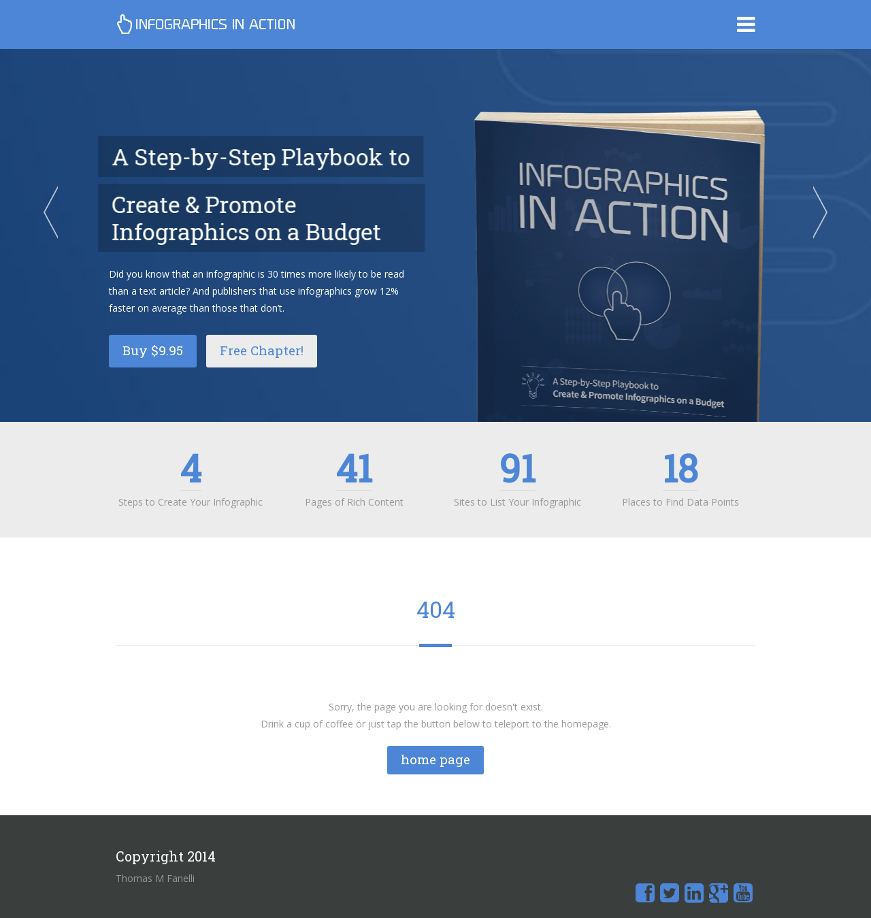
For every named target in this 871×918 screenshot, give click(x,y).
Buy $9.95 (152, 350)
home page (435, 759)
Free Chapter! (261, 350)
